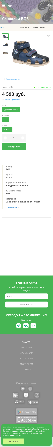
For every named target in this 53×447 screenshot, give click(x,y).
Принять (13, 441)
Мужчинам (26, 364)
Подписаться (26, 304)
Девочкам (26, 347)
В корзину (14, 146)
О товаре (25, 27)
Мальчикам (26, 352)
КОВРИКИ (27, 369)
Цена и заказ (39, 27)
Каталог (26, 341)
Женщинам (26, 358)
